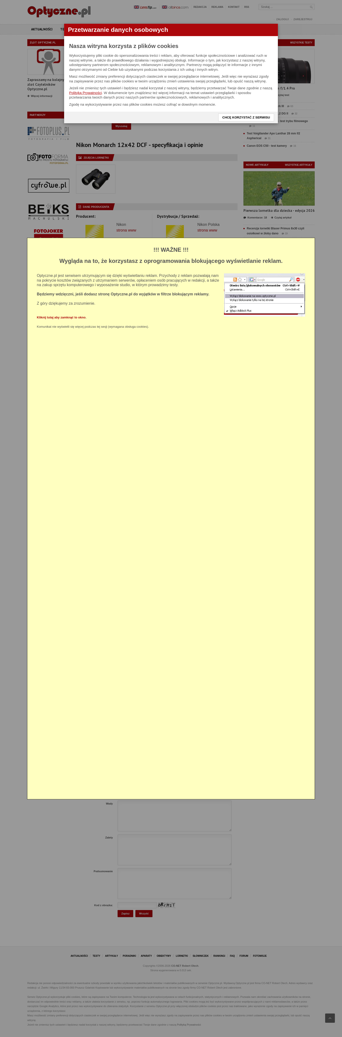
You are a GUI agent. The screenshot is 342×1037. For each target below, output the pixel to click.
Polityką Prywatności (85, 93)
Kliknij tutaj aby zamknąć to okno (61, 317)
